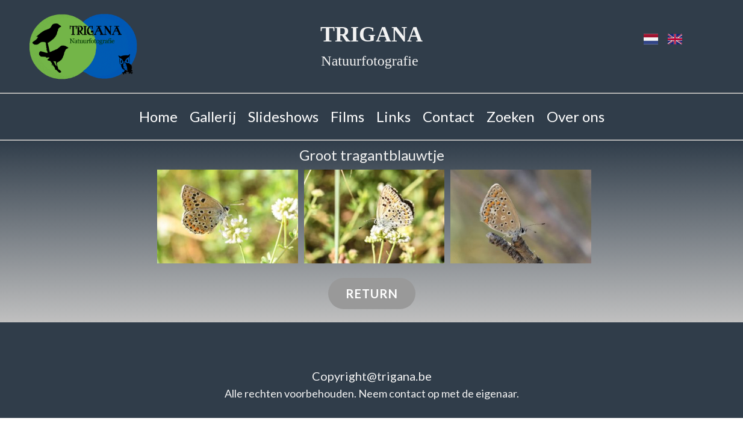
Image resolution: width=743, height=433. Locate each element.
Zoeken (511, 116)
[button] (227, 216)
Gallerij (213, 116)
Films (347, 116)
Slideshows (283, 116)
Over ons (576, 116)
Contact (448, 116)
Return (372, 293)
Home (158, 116)
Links (393, 116)
